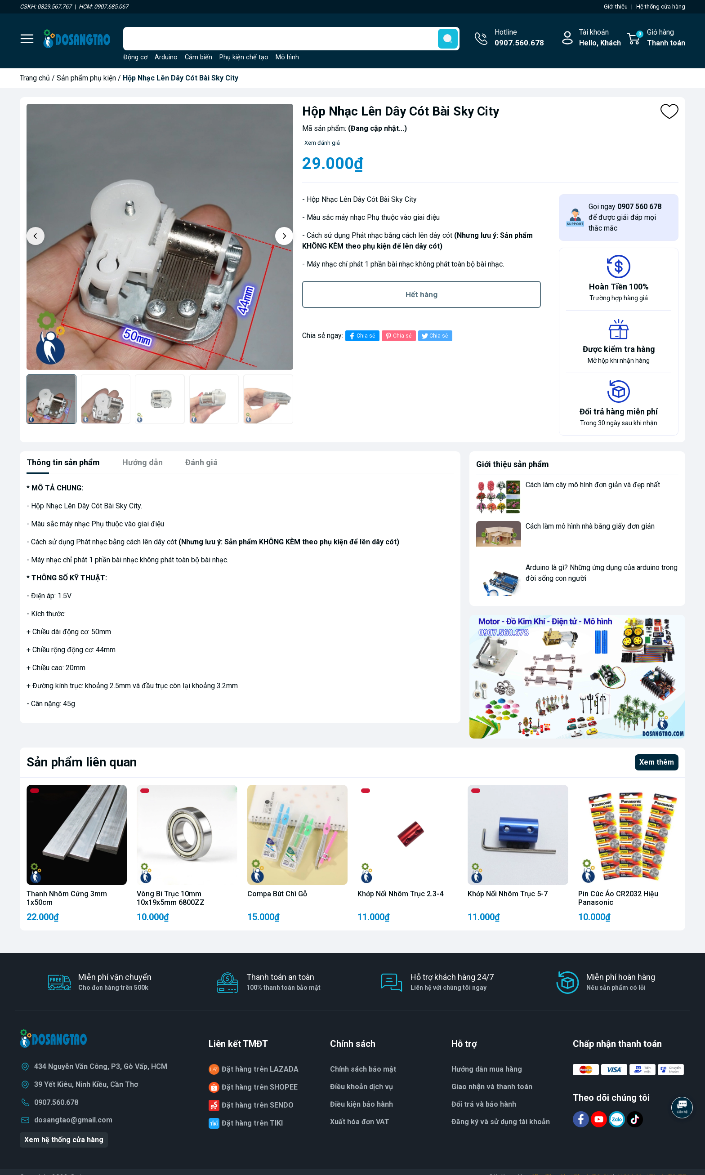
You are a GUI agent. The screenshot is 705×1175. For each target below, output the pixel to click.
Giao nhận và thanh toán (491, 1086)
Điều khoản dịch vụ (361, 1086)
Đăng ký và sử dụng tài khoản (500, 1121)
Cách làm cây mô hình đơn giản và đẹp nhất (593, 485)
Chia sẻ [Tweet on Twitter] (434, 336)
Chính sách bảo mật (363, 1069)
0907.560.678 (56, 1102)
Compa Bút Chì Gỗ (277, 894)
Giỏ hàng (660, 38)
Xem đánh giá (322, 142)
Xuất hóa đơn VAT (359, 1121)
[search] (448, 39)
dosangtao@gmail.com (73, 1120)
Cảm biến (198, 57)
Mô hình (287, 57)
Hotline (519, 38)
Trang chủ (35, 78)
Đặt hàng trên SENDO (258, 1105)
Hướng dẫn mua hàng (486, 1069)
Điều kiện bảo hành (361, 1104)
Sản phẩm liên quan (82, 762)
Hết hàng (421, 294)
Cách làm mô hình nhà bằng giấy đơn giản (590, 526)
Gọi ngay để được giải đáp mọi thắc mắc (625, 217)
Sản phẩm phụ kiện (86, 78)
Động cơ (135, 57)
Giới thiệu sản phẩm (512, 464)
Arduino (166, 57)
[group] (160, 237)
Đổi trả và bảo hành (483, 1104)
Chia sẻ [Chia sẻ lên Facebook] (361, 336)
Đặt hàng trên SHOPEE (260, 1087)
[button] (284, 236)
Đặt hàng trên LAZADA (260, 1069)
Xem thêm (656, 762)
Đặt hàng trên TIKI (252, 1123)
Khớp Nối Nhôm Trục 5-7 (508, 894)
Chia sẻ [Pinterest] (397, 336)
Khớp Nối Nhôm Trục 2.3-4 (400, 894)
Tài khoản (600, 38)
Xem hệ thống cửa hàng (63, 1139)
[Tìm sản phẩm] (291, 38)
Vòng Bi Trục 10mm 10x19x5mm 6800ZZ (171, 898)
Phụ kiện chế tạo (243, 57)
